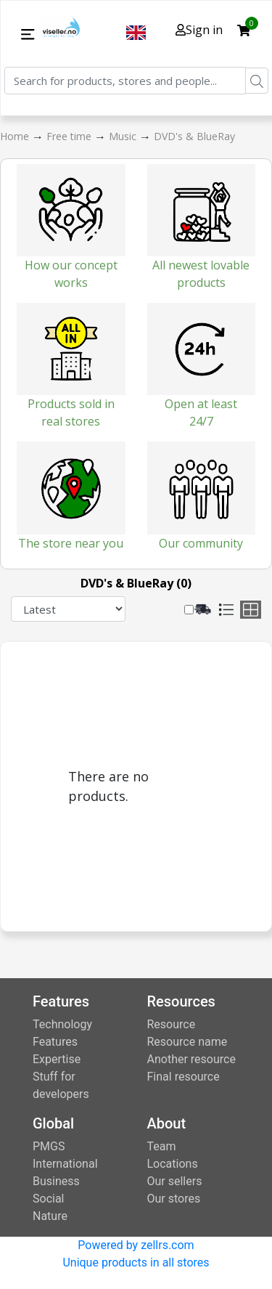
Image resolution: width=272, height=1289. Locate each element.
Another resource (191, 1059)
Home (16, 136)
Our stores (174, 1198)
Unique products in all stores (135, 1262)
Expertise (57, 1059)
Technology (62, 1024)
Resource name (187, 1042)
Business (56, 1181)
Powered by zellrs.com (136, 1245)
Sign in (199, 30)
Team (161, 1146)
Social (48, 1198)
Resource (171, 1024)
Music (124, 136)
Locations (172, 1164)
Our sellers (174, 1181)
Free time (70, 136)
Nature (50, 1216)
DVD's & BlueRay (194, 136)
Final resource (183, 1076)
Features (55, 1042)
